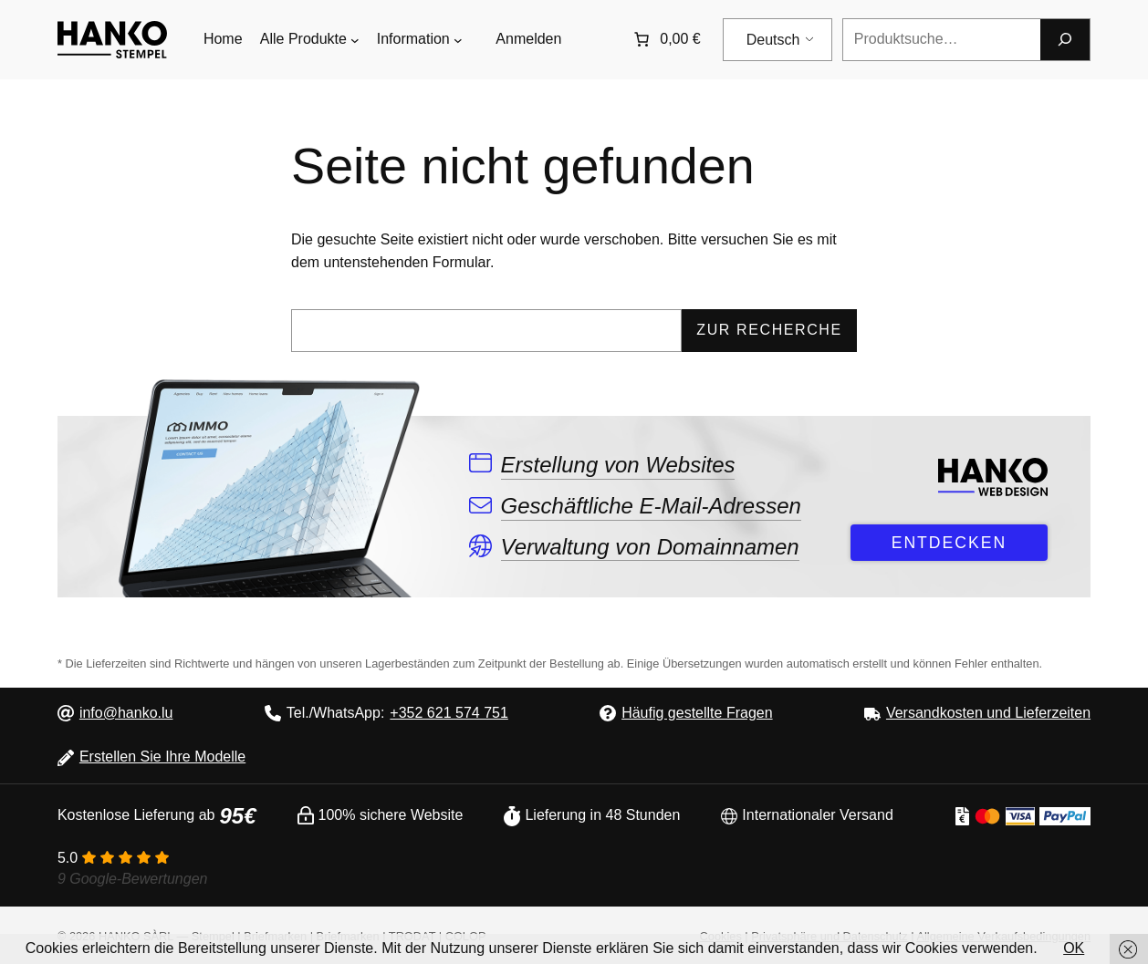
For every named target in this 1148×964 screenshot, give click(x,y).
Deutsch (773, 39)
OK (1073, 948)
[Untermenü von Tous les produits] (355, 40)
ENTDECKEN (949, 543)
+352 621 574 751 (448, 712)
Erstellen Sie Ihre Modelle (162, 756)
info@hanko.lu (126, 712)
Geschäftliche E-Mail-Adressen (650, 505)
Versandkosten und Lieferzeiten (988, 712)
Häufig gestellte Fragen (696, 712)
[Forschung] (1065, 39)
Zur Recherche (768, 329)
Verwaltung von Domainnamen (649, 546)
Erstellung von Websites (617, 464)
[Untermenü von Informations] (458, 40)
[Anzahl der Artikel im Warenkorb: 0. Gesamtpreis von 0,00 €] (665, 39)
